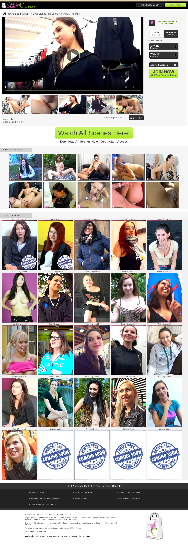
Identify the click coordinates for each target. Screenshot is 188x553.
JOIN (41, 514)
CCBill (72, 528)
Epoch (78, 528)
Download (164, 47)
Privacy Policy (55, 519)
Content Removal (69, 519)
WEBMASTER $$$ (64, 514)
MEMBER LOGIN (31, 514)
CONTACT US (50, 514)
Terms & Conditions (41, 519)
